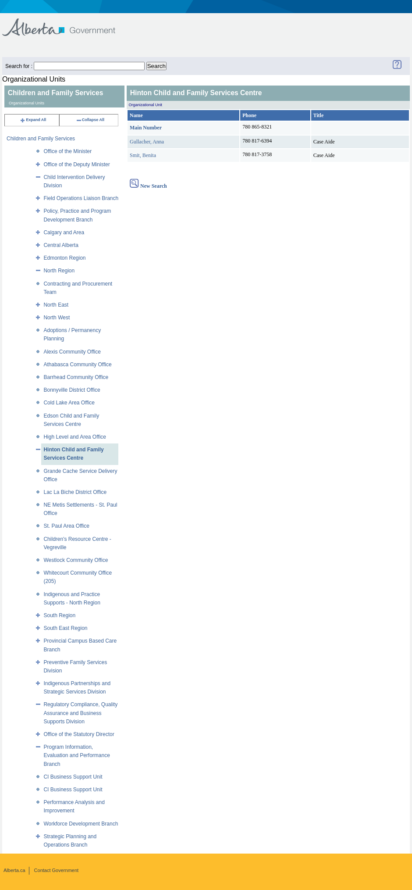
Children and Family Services (41, 139)
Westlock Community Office (75, 560)
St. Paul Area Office (66, 526)
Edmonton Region (64, 258)
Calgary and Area (63, 232)
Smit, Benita (143, 155)
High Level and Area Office (74, 437)
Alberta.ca (14, 870)
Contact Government (56, 870)
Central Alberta (60, 245)
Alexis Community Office (71, 352)
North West (56, 318)
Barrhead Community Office (75, 377)
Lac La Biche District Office (75, 492)
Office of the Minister (67, 151)
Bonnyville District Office (71, 390)
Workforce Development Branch (80, 824)
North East (55, 305)
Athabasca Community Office (77, 364)
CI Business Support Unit (72, 777)
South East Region (65, 628)
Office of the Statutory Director (78, 734)
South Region (59, 615)
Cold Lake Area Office (69, 403)
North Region (59, 271)
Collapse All (90, 120)
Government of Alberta (66, 23)
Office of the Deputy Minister (76, 164)
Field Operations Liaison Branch (80, 198)
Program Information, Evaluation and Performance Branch (76, 755)
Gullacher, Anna (147, 142)
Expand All (33, 120)
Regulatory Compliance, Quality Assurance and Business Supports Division (80, 712)
